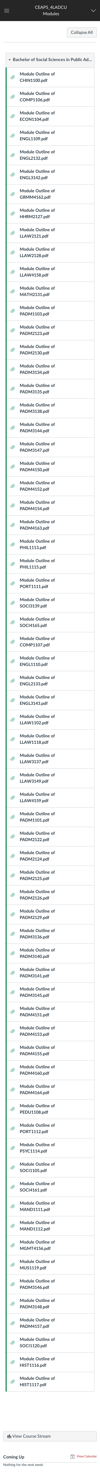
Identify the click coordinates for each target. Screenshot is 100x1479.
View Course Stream (29, 1436)
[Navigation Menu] (94, 11)
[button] (51, 10)
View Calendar (86, 1456)
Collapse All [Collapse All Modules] (82, 32)
